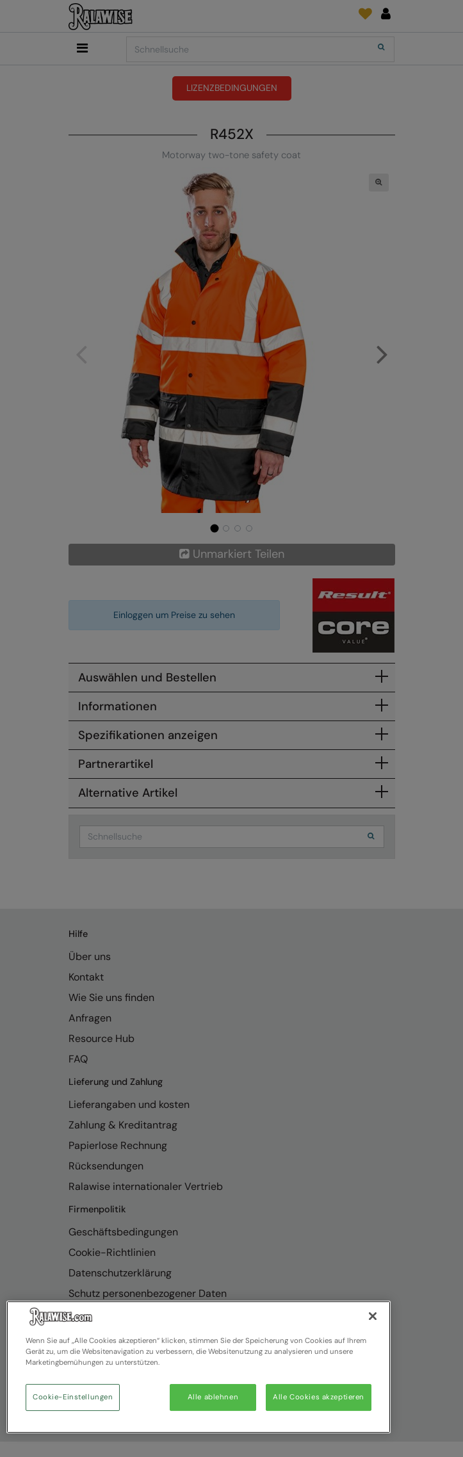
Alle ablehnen (213, 1397)
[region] (198, 1367)
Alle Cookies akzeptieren (318, 1397)
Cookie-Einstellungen (73, 1397)
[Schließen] (373, 1316)
